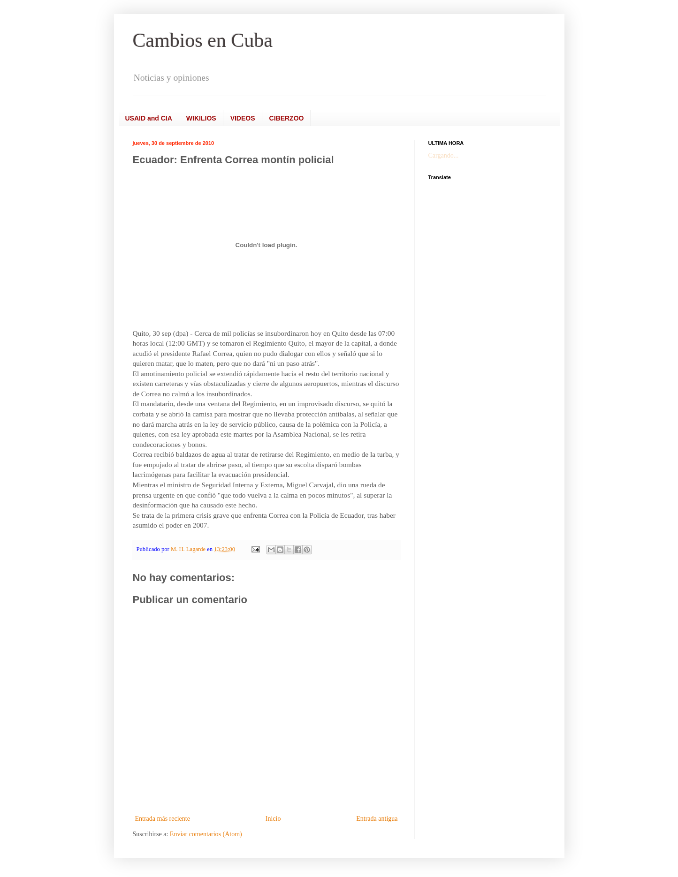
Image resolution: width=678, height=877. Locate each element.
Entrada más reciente (162, 818)
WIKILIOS (201, 118)
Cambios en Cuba (203, 40)
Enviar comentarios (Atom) (206, 834)
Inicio (273, 818)
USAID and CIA (148, 118)
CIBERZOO (286, 118)
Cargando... (443, 155)
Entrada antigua (376, 818)
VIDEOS (242, 118)
